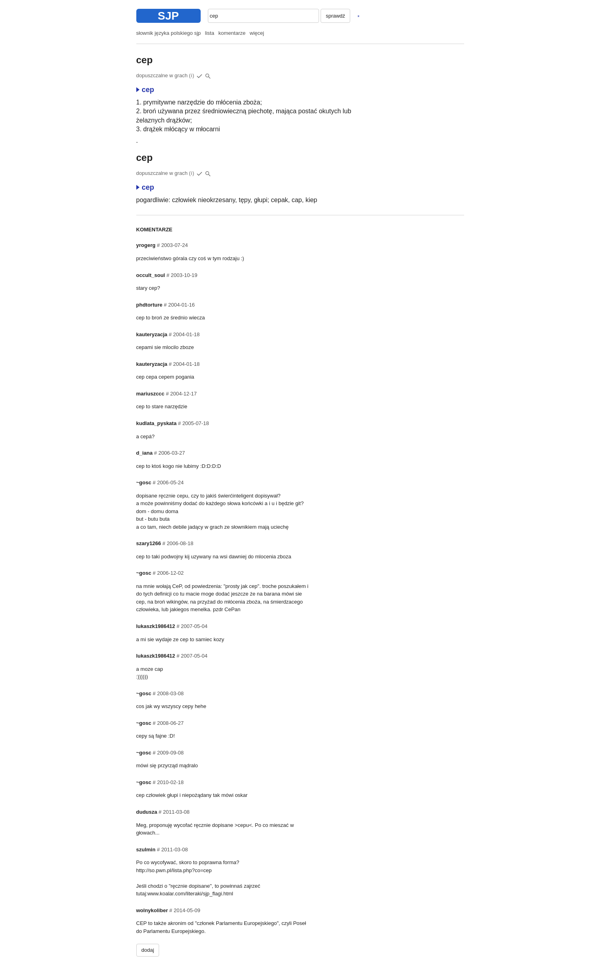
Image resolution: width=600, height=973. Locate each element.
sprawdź (335, 16)
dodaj (148, 950)
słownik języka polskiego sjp (168, 33)
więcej (257, 33)
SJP (168, 16)
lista (209, 33)
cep (145, 90)
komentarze (231, 33)
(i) (192, 75)
